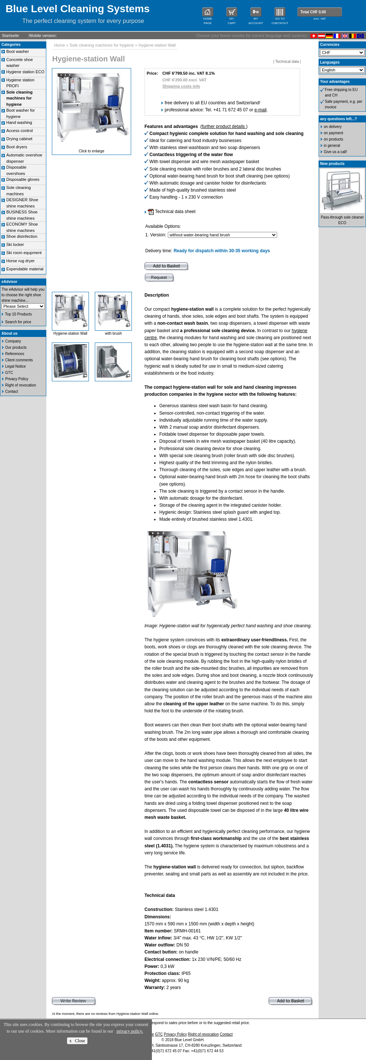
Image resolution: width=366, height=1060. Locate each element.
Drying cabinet (19, 138)
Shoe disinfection (21, 236)
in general (332, 146)
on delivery (333, 127)
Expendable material (24, 269)
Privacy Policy (16, 379)
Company (13, 341)
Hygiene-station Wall (157, 45)
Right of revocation (20, 385)
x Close (77, 1040)
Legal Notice (15, 366)
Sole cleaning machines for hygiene (102, 45)
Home (59, 45)
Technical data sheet (172, 211)
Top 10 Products (18, 314)
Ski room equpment (23, 252)
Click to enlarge (91, 151)
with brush (113, 333)
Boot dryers (16, 147)
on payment (333, 133)
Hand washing (19, 122)
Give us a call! (335, 152)
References (14, 354)
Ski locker (15, 244)
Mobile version (42, 35)
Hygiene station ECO (25, 72)
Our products (16, 347)
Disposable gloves (22, 179)
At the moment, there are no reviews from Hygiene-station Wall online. (105, 1014)
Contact (11, 391)
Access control (19, 130)
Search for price (18, 322)
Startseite (10, 35)
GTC (9, 373)
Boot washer (17, 51)
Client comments (19, 360)
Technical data (287, 62)
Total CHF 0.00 (313, 12)
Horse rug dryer (20, 261)
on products (333, 139)
